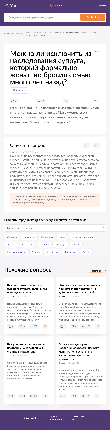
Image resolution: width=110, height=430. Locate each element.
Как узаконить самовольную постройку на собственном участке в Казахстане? (26, 347)
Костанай (27, 244)
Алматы (12, 236)
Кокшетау (52, 252)
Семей (76, 244)
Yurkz (12, 5)
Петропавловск (16, 252)
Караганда (29, 236)
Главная (7, 33)
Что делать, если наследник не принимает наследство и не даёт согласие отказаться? (80, 288)
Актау (85, 252)
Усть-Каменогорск (82, 236)
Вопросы (18, 33)
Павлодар (60, 244)
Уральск (44, 244)
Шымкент (47, 236)
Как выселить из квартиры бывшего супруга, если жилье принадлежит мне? (27, 288)
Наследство (20, 90)
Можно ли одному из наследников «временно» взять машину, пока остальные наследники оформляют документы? (79, 351)
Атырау (36, 252)
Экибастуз (70, 252)
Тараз (62, 236)
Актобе (11, 244)
